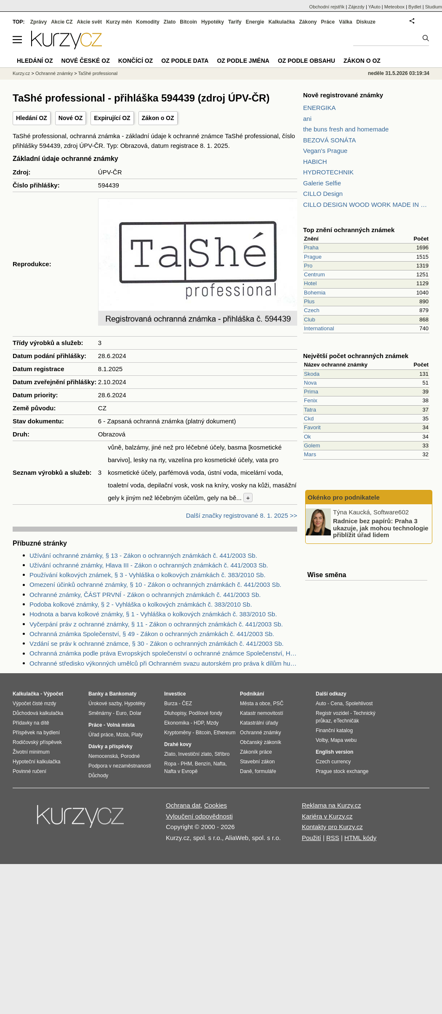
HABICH (315, 161)
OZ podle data (184, 60)
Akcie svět (89, 22)
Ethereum (224, 733)
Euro (121, 713)
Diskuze (366, 22)
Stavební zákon (257, 762)
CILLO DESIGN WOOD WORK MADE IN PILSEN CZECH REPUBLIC (366, 204)
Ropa (170, 764)
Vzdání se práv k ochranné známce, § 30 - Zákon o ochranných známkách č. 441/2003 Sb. (156, 643)
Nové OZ (71, 118)
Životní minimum (31, 752)
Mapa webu (343, 740)
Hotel (310, 283)
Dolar (135, 713)
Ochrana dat (183, 805)
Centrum (314, 274)
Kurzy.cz (21, 73)
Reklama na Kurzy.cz (331, 805)
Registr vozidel (332, 713)
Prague (313, 257)
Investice (175, 694)
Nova (310, 383)
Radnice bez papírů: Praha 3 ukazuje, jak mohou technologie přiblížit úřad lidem (381, 527)
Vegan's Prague (325, 150)
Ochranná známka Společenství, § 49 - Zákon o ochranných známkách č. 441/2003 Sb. (151, 633)
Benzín (202, 764)
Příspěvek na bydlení (36, 733)
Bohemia (314, 292)
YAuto (374, 6)
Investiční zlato (194, 754)
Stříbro (221, 754)
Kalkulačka (282, 22)
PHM (186, 764)
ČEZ (187, 703)
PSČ (278, 703)
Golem (312, 445)
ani (307, 118)
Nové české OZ (85, 60)
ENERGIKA (319, 107)
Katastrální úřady (259, 723)
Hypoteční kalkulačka (36, 762)
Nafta (219, 764)
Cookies (215, 805)
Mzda (122, 735)
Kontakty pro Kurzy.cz (332, 826)
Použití (311, 837)
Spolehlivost (359, 703)
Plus (309, 301)
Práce (328, 22)
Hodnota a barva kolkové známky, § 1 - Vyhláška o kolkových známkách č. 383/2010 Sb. (153, 614)
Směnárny (100, 713)
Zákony (308, 22)
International (319, 328)
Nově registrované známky (343, 95)
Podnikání (252, 694)
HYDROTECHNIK (328, 172)
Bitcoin (188, 22)
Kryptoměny (177, 733)
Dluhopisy (175, 713)
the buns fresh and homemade (346, 129)
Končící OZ (135, 60)
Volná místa (120, 725)
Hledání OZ (31, 118)
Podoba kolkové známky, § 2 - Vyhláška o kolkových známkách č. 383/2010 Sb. (140, 604)
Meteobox (394, 6)
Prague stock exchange (342, 771)
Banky (96, 694)
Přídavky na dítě (31, 723)
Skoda (312, 374)
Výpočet (53, 694)
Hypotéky (212, 22)
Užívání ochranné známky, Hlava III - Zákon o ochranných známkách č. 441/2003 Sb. (148, 565)
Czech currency (333, 762)
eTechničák (346, 721)
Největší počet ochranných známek (355, 355)
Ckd (309, 418)
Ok (307, 436)
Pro (308, 265)
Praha (311, 247)
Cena (336, 703)
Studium (433, 6)
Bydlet (414, 6)
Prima (311, 391)
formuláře (265, 771)
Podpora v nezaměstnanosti (119, 766)
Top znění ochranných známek (348, 229)
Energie (255, 22)
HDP (199, 723)
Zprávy (38, 22)
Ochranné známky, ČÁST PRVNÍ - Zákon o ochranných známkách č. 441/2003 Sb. (145, 594)
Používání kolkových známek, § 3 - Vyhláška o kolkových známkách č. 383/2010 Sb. (147, 574)
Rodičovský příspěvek (37, 742)
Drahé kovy (178, 744)
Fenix (310, 400)
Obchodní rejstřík (327, 6)
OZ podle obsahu (306, 60)
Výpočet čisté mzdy (34, 703)
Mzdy (213, 723)
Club (309, 319)
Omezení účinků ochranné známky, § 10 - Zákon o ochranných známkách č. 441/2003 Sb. (155, 584)
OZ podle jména (243, 60)
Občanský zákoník (260, 742)
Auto (321, 703)
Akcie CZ (61, 22)
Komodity (147, 22)
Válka (345, 22)
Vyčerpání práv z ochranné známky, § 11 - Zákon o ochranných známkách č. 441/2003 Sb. (156, 624)
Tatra (310, 410)
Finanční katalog (334, 730)
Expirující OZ (112, 118)
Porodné (130, 756)
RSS (332, 837)
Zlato (170, 22)
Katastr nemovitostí (261, 713)
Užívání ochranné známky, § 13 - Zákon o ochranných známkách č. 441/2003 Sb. (143, 555)
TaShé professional (98, 73)
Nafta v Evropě (180, 771)
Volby (322, 740)
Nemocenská (103, 756)
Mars (310, 454)
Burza (170, 703)
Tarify (235, 22)
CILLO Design (323, 193)
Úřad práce (100, 735)
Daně (246, 771)
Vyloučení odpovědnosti (199, 816)
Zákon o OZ (158, 118)
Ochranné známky (54, 73)
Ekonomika (176, 723)
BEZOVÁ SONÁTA (329, 140)
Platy (137, 735)
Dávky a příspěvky (110, 746)
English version (334, 752)
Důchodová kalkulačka (38, 713)
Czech (312, 310)
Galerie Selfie (322, 183)
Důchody (98, 776)
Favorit (312, 427)
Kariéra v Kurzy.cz (327, 816)
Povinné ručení (29, 771)
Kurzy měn (119, 22)
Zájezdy (356, 6)
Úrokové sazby (104, 703)
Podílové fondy (205, 713)
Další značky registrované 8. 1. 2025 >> (241, 515)
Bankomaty (122, 694)
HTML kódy (360, 837)
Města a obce (255, 703)
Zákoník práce (256, 752)
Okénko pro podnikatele (344, 497)
